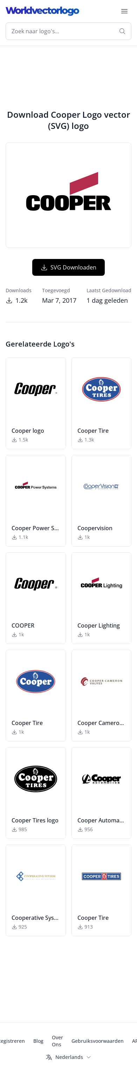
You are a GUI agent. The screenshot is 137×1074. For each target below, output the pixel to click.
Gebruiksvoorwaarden (97, 1041)
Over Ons (57, 1041)
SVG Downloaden (68, 267)
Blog (38, 1041)
